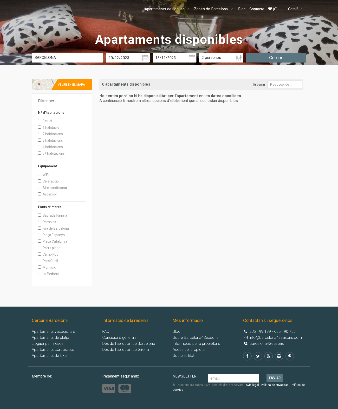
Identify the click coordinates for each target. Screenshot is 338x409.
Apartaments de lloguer (167, 9)
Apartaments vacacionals (53, 331)
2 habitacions (50, 134)
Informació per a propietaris (196, 343)
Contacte (256, 9)
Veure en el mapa (71, 84)
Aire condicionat (52, 188)
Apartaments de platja (50, 337)
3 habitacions (50, 140)
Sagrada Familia (52, 215)
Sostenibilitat (183, 355)
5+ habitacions (51, 153)
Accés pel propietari (190, 349)
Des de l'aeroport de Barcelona (128, 343)
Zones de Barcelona (214, 9)
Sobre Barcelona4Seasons (195, 337)
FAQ (105, 331)
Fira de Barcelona (53, 228)
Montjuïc (47, 267)
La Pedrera (48, 274)
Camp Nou (48, 254)
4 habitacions (50, 147)
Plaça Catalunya (52, 241)
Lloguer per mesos (48, 343)
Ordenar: (259, 84)
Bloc (242, 9)
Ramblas (47, 222)
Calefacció (48, 181)
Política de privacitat (274, 385)
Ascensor (47, 194)
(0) (273, 9)
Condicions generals (119, 337)
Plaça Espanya (51, 235)
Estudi (45, 121)
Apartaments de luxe (49, 355)
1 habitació (48, 127)
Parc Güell (48, 261)
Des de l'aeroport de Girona (125, 349)
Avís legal (252, 385)
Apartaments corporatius (53, 349)
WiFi (43, 175)
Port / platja (49, 248)
